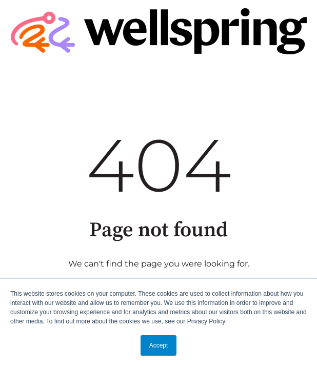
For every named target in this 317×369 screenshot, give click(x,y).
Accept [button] (158, 345)
